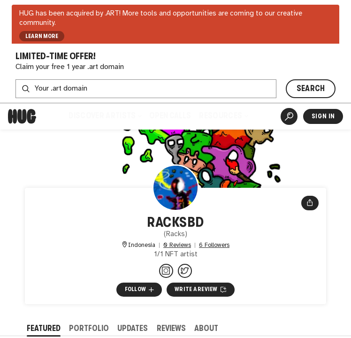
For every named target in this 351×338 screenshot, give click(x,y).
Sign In (323, 116)
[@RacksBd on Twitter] (185, 271)
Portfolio (89, 328)
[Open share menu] (310, 203)
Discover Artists (105, 115)
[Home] (22, 116)
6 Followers (214, 245)
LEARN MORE (42, 36)
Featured (44, 328)
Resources (223, 115)
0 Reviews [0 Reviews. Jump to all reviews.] (177, 245)
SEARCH (311, 88)
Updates (132, 328)
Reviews (171, 328)
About (206, 328)
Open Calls (170, 115)
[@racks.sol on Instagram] (166, 271)
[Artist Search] (289, 116)
